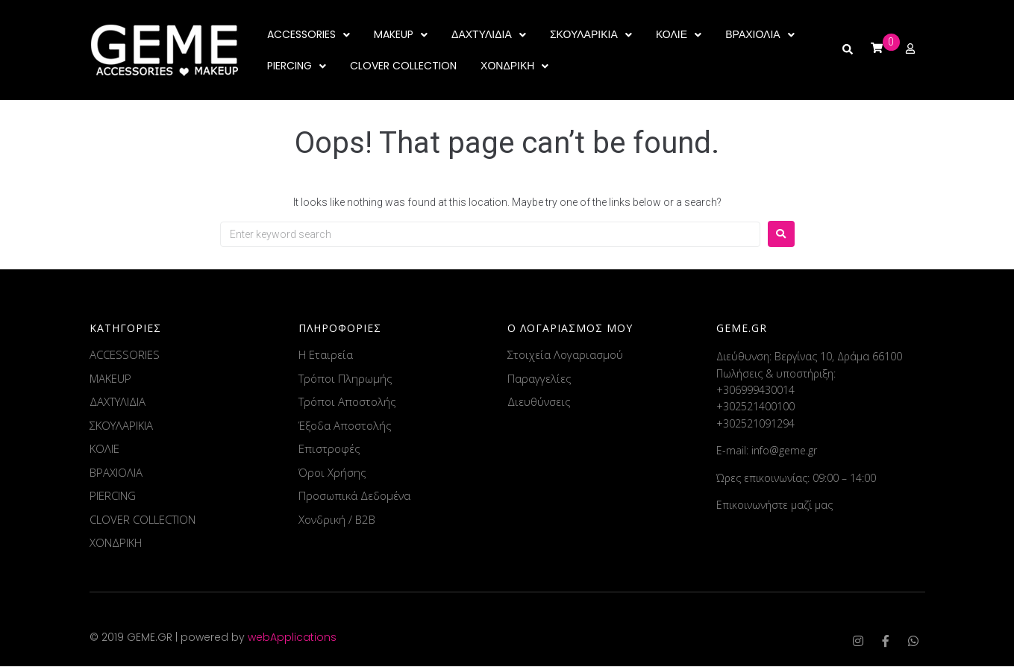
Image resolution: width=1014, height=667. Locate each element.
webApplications (292, 637)
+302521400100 (755, 407)
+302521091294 (755, 424)
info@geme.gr (784, 451)
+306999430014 (755, 390)
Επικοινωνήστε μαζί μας (774, 505)
